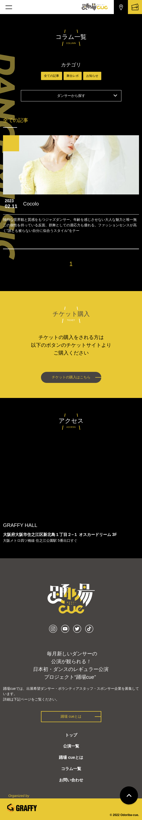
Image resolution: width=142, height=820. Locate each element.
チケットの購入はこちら (71, 377)
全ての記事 (51, 76)
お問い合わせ (71, 780)
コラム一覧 (71, 769)
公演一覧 (71, 746)
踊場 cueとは (71, 716)
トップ (71, 735)
